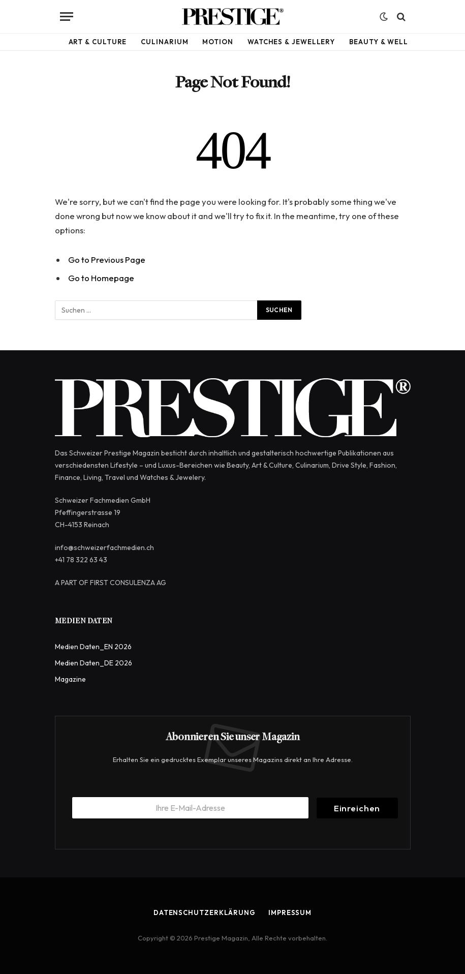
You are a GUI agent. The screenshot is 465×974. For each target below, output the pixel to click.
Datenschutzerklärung (204, 912)
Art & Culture (98, 42)
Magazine (70, 679)
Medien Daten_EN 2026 (93, 646)
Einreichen (357, 808)
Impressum (290, 912)
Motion (217, 42)
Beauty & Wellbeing (390, 42)
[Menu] (66, 16)
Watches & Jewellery (291, 42)
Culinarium (164, 42)
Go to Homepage (101, 277)
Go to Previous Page (106, 259)
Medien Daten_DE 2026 (93, 662)
